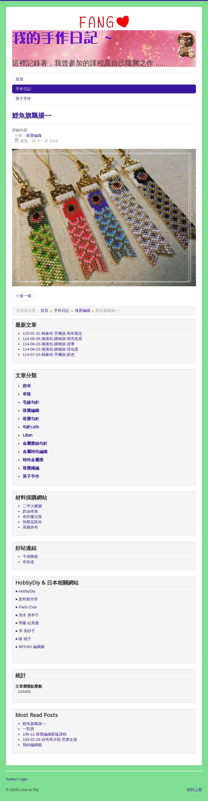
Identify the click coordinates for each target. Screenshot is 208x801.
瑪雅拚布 (30, 527)
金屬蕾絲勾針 (35, 443)
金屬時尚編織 (35, 451)
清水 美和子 (29, 615)
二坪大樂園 (32, 506)
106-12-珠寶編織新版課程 (45, 734)
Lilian (27, 435)
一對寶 (28, 729)
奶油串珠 (30, 511)
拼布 (27, 385)
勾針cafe (31, 427)
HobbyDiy (27, 591)
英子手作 (23, 98)
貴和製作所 (28, 599)
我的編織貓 (32, 745)
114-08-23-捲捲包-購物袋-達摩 (49, 344)
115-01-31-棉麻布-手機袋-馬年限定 (52, 333)
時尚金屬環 (33, 459)
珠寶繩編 (31, 468)
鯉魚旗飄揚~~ (32, 115)
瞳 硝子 (24, 639)
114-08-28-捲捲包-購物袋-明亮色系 (52, 338)
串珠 (27, 394)
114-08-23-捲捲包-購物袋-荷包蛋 (50, 349)
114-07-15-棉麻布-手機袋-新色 (49, 354)
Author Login (17, 779)
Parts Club (28, 607)
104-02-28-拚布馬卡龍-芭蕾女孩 (50, 739)
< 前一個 (23, 296)
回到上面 (194, 789)
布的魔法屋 (32, 516)
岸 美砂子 (27, 631)
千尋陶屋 (30, 556)
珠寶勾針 (31, 418)
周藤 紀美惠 (29, 623)
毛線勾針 (31, 402)
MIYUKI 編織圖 (31, 646)
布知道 (28, 562)
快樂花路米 (32, 522)
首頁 (19, 79)
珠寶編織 (34, 135)
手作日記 (23, 89)
